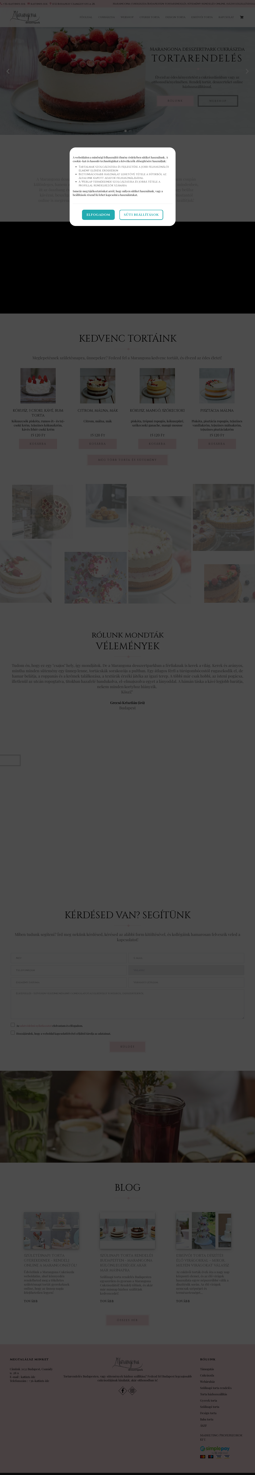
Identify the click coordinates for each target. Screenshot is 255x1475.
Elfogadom (98, 215)
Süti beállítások (141, 215)
